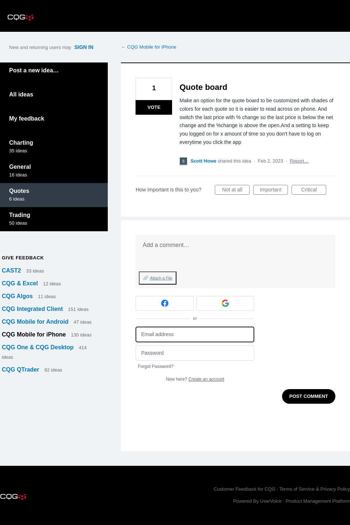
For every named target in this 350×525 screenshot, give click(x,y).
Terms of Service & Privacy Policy (314, 489)
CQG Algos (18, 296)
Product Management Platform (318, 501)
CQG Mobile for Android (36, 322)
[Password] (195, 353)
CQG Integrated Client (33, 309)
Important (274, 191)
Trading (19, 215)
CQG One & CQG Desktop (38, 347)
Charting (21, 143)
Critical (313, 191)
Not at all (236, 191)
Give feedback (23, 257)
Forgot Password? (155, 366)
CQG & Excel (20, 283)
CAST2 (12, 270)
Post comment (308, 396)
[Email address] (195, 334)
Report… (299, 161)
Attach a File (161, 278)
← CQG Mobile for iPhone (148, 47)
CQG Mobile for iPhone (35, 334)
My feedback (26, 118)
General (20, 167)
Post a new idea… (34, 70)
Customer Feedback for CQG (244, 489)
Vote (154, 107)
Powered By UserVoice (258, 501)
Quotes (19, 191)
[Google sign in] (226, 303)
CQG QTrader (21, 369)
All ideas (21, 94)
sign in (83, 47)
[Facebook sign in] (165, 303)
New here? (195, 379)
